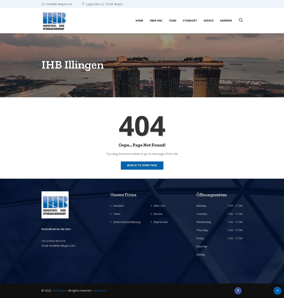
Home (139, 20)
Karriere (226, 20)
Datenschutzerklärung (126, 222)
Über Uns (156, 20)
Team (172, 20)
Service (209, 20)
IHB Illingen (60, 290)
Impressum (160, 222)
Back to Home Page (142, 165)
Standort (190, 20)
